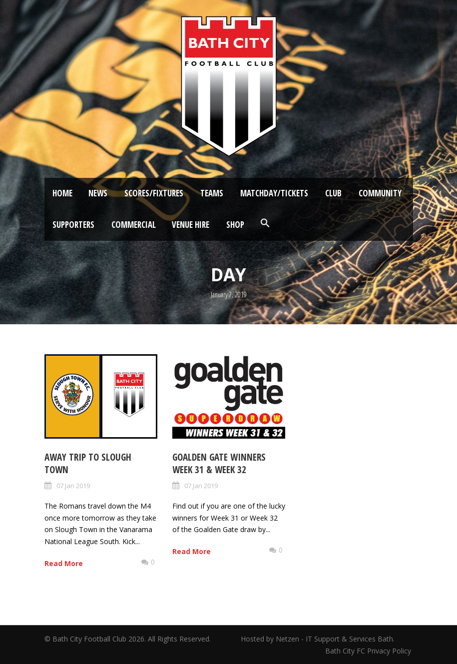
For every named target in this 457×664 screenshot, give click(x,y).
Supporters (73, 224)
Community (380, 193)
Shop (235, 224)
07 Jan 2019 (73, 485)
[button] (265, 223)
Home (62, 193)
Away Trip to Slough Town (87, 463)
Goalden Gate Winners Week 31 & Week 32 (219, 463)
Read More (63, 563)
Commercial (133, 224)
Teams (211, 193)
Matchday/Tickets (274, 193)
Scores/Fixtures (153, 193)
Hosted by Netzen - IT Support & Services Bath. (318, 639)
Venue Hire (190, 224)
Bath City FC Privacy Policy (369, 651)
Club (333, 193)
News (97, 193)
